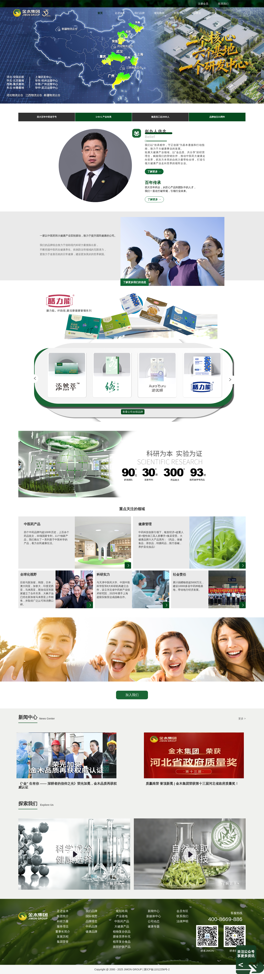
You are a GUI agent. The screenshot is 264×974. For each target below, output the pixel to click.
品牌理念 (91, 921)
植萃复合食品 (122, 941)
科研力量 (63, 921)
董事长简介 (62, 931)
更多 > (242, 718)
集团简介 (63, 916)
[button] (35, 379)
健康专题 (154, 926)
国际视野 (91, 916)
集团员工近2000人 (160, 117)
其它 (198, 13)
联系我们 (223, 3)
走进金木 (120, 13)
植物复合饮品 (122, 931)
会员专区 (182, 911)
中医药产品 (121, 921)
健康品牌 (91, 931)
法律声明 (182, 921)
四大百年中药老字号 (47, 117)
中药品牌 (91, 926)
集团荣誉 (63, 941)
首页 (100, 13)
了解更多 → (154, 171)
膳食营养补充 (122, 936)
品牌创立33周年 (217, 117)
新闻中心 (179, 13)
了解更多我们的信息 (134, 282)
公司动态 (154, 921)
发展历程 (63, 936)
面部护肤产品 (122, 946)
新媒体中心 (153, 916)
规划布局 (159, 13)
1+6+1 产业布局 (103, 117)
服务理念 (63, 926)
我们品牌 (139, 13)
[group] (67, 386)
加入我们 (132, 695)
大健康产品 (121, 926)
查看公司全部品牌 (132, 411)
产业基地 (122, 916)
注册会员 (203, 3)
